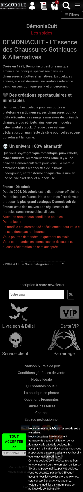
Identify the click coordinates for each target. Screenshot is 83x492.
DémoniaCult (10, 263)
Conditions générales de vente (41, 373)
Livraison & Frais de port (41, 366)
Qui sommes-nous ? (41, 386)
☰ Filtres (72, 15)
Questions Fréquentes (41, 399)
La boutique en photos (41, 393)
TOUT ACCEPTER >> (14, 442)
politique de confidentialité (44, 488)
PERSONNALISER (14, 453)
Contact (41, 413)
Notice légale (41, 379)
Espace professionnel (41, 419)
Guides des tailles (41, 406)
